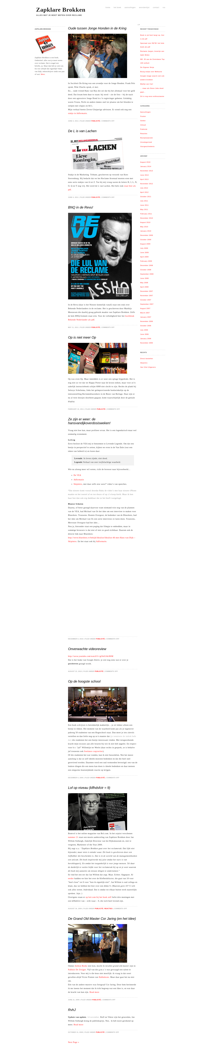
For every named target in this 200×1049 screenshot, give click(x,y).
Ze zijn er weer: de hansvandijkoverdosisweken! (89, 421)
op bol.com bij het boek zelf (98, 897)
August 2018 (145, 162)
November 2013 (146, 171)
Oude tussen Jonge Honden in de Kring (97, 28)
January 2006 (145, 338)
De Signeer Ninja (147, 67)
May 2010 (144, 227)
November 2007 (146, 295)
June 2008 (144, 278)
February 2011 (146, 214)
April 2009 (144, 257)
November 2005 (146, 343)
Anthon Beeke (81, 966)
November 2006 (146, 321)
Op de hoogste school (84, 681)
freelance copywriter (93, 751)
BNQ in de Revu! (80, 207)
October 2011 (145, 196)
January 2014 (145, 166)
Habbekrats (104, 977)
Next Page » (73, 1042)
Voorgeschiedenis (147, 146)
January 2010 (145, 231)
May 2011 (144, 209)
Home (108, 7)
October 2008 (145, 270)
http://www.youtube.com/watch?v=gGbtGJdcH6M (90, 656)
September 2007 (146, 304)
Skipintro (78, 484)
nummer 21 (73, 837)
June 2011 (144, 205)
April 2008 (144, 287)
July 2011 (144, 201)
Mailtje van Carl (146, 84)
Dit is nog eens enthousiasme (152, 96)
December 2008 (146, 265)
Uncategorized (146, 142)
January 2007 (145, 317)
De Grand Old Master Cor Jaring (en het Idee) (102, 918)
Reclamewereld (146, 138)
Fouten (143, 116)
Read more (94, 992)
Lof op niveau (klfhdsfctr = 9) (89, 788)
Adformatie (79, 480)
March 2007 (145, 313)
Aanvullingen (130, 7)
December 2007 (146, 291)
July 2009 (144, 248)
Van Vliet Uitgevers (148, 367)
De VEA (77, 475)
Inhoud (143, 125)
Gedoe (143, 120)
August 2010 (145, 222)
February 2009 (146, 261)
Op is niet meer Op (82, 337)
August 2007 (145, 308)
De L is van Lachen (82, 131)
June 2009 (144, 252)
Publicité (95, 121)
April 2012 (144, 192)
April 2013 (144, 179)
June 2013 (144, 175)
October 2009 (145, 239)
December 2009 (146, 235)
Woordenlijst (144, 7)
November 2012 (146, 183)
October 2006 (145, 325)
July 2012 (144, 188)
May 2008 (144, 282)
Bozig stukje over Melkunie (151, 71)
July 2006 (144, 330)
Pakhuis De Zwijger (77, 970)
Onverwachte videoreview (87, 649)
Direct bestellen (146, 358)
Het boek (117, 7)
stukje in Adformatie (77, 113)
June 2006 (144, 334)
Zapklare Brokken (60, 9)
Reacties (108, 908)
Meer (43, 74)
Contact (156, 7)
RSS (164, 7)
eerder (71, 878)
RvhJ (72, 1010)
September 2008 (146, 274)
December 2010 (146, 218)
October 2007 (145, 300)
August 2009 (145, 244)
